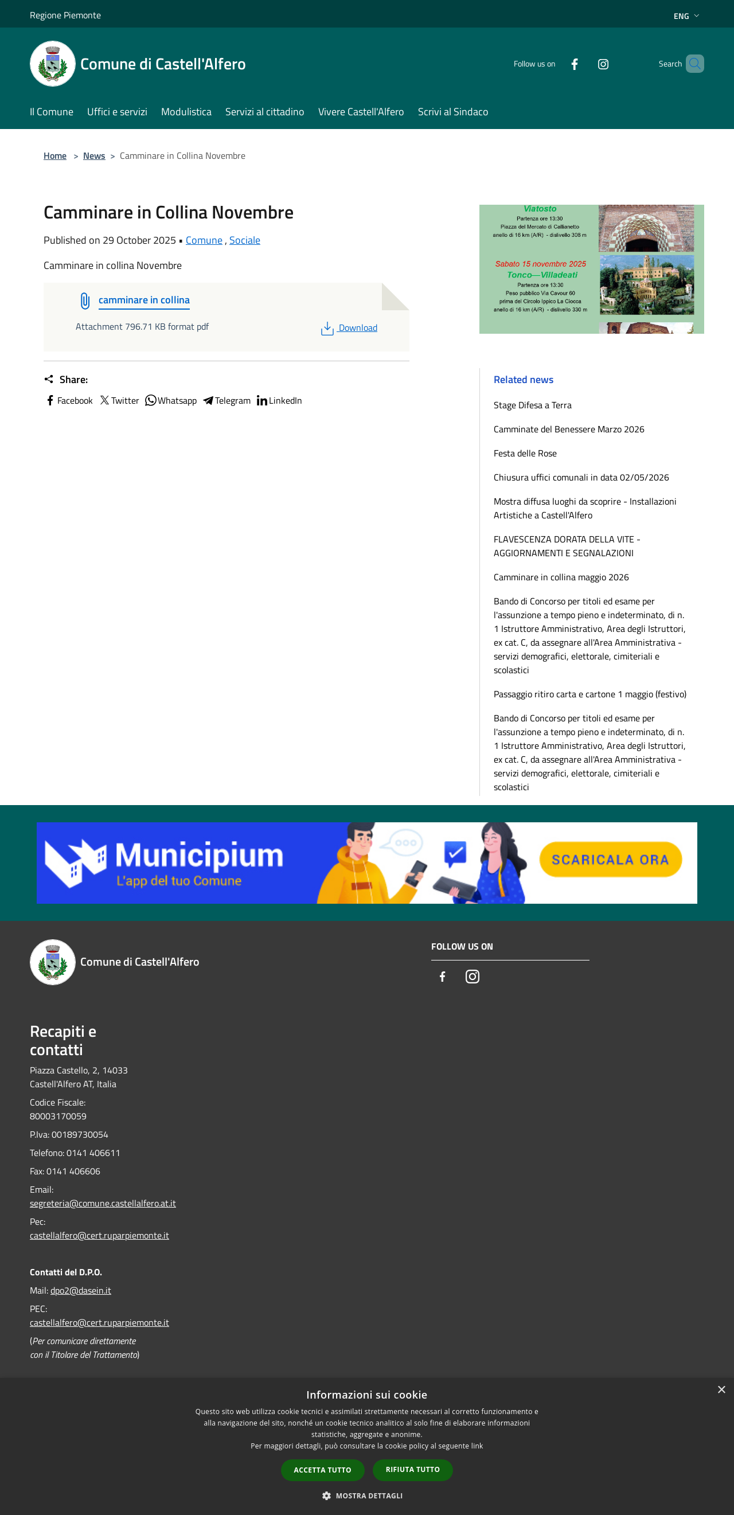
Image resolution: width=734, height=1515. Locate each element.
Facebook (68, 400)
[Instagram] (583, 63)
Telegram (226, 400)
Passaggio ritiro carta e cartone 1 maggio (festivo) (590, 694)
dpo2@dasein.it (80, 1290)
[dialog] (367, 1446)
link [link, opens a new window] (477, 1446)
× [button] (721, 1390)
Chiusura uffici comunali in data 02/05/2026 (581, 477)
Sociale (244, 240)
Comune (204, 240)
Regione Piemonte (65, 15)
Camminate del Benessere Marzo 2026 (569, 429)
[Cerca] (690, 63)
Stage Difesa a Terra (533, 405)
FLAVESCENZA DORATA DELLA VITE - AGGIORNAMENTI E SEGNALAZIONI (567, 546)
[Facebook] (555, 63)
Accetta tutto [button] (323, 1470)
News (94, 155)
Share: (66, 380)
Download (347, 327)
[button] (367, 1495)
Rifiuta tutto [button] (413, 1469)
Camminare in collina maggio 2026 (561, 577)
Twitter (118, 400)
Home (55, 155)
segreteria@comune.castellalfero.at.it (103, 1203)
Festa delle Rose (525, 453)
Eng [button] (688, 16)
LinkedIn (278, 400)
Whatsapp (170, 400)
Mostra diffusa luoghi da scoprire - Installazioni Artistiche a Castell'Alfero (585, 508)
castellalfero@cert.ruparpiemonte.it (99, 1235)
